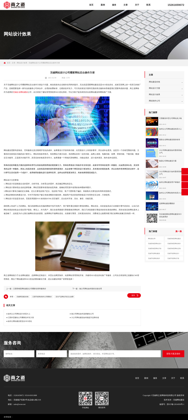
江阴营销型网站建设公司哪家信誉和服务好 (29, 289)
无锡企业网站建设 (20, 92)
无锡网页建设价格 (22, 297)
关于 (137, 5)
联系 (148, 5)
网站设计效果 (22, 63)
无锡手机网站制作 (154, 258)
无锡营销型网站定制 (174, 248)
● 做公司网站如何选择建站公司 (82, 314)
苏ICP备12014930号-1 (175, 404)
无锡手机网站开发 (173, 258)
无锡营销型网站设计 (154, 243)
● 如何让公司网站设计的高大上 (18, 314)
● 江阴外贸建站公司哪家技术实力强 (20, 317)
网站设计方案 (154, 88)
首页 (91, 5)
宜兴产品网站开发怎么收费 (64, 297)
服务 (114, 5)
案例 (103, 5)
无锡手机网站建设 (154, 253)
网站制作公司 (154, 101)
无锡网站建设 (178, 400)
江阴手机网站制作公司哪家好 (42, 297)
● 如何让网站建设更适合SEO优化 (19, 321)
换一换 (179, 231)
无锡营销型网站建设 (174, 238)
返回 (133, 295)
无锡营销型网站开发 (154, 248)
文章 (125, 5)
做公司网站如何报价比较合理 (90, 289)
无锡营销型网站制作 (174, 243)
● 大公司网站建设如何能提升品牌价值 (84, 317)
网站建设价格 (154, 82)
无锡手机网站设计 (173, 253)
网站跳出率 (151, 238)
